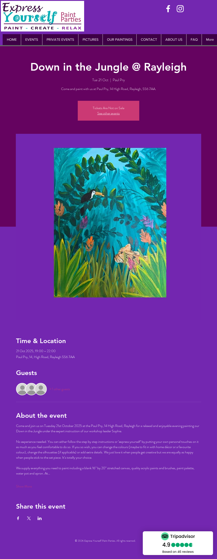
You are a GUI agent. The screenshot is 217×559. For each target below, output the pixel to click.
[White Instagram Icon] (180, 8)
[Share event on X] (29, 518)
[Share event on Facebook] (18, 518)
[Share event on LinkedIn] (40, 518)
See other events (108, 113)
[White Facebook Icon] (168, 8)
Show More (24, 486)
